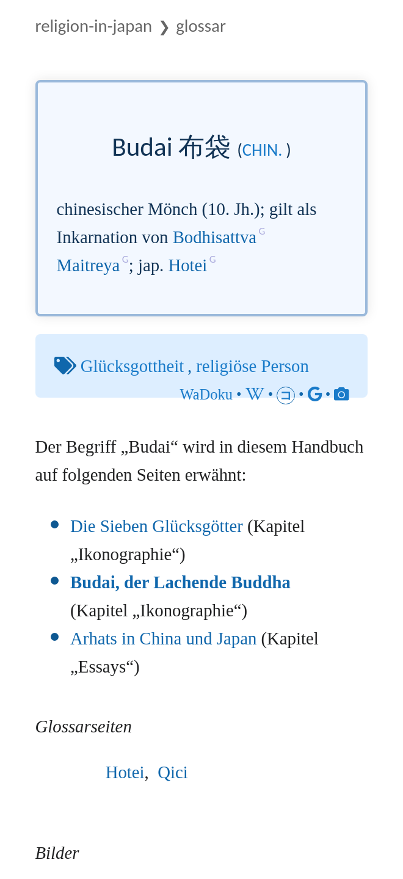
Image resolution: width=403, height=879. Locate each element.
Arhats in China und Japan (163, 638)
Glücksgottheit (132, 366)
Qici (173, 772)
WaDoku (206, 394)
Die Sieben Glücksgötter (156, 526)
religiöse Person (252, 366)
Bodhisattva (214, 237)
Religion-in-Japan (94, 26)
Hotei (187, 265)
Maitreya (88, 265)
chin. (262, 150)
